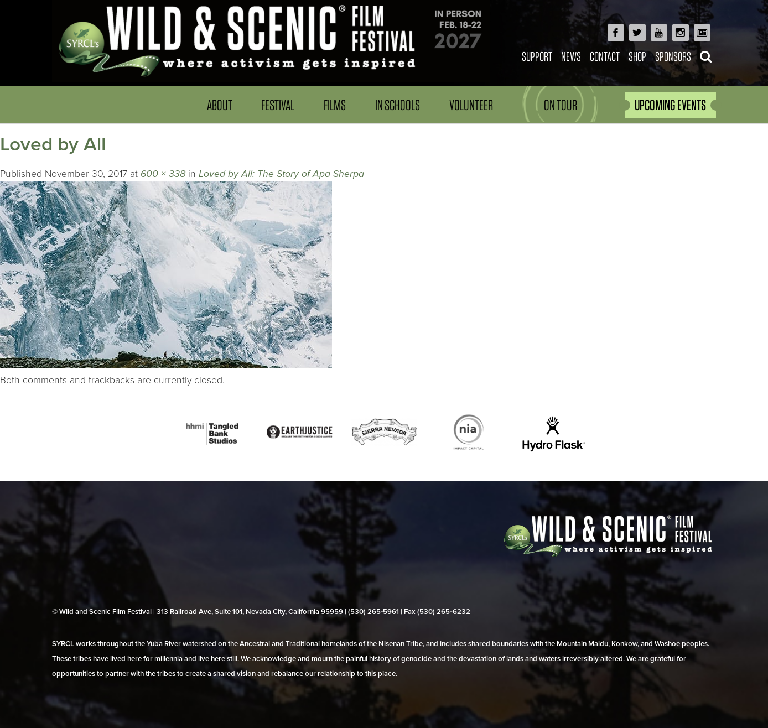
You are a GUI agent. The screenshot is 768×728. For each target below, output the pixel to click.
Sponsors (673, 56)
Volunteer (471, 104)
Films (335, 104)
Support (537, 56)
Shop (637, 56)
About (219, 104)
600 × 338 (163, 174)
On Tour (560, 104)
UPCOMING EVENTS (670, 104)
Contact (605, 56)
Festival (277, 104)
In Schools (397, 104)
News (571, 56)
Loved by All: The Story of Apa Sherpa (281, 174)
